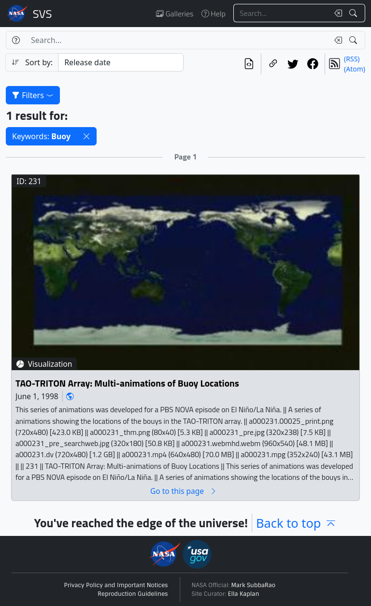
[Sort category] (121, 62)
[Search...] (281, 13)
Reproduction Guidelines (133, 594)
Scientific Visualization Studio (42, 13)
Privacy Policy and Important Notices (116, 585)
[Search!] (354, 13)
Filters (33, 95)
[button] (86, 136)
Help (213, 13)
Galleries (174, 13)
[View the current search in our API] (249, 63)
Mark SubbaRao (253, 585)
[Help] (16, 40)
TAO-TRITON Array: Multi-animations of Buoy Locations (127, 383)
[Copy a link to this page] (273, 63)
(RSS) (351, 58)
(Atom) (354, 68)
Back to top (296, 523)
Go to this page (183, 491)
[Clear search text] (336, 13)
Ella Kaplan (243, 594)
